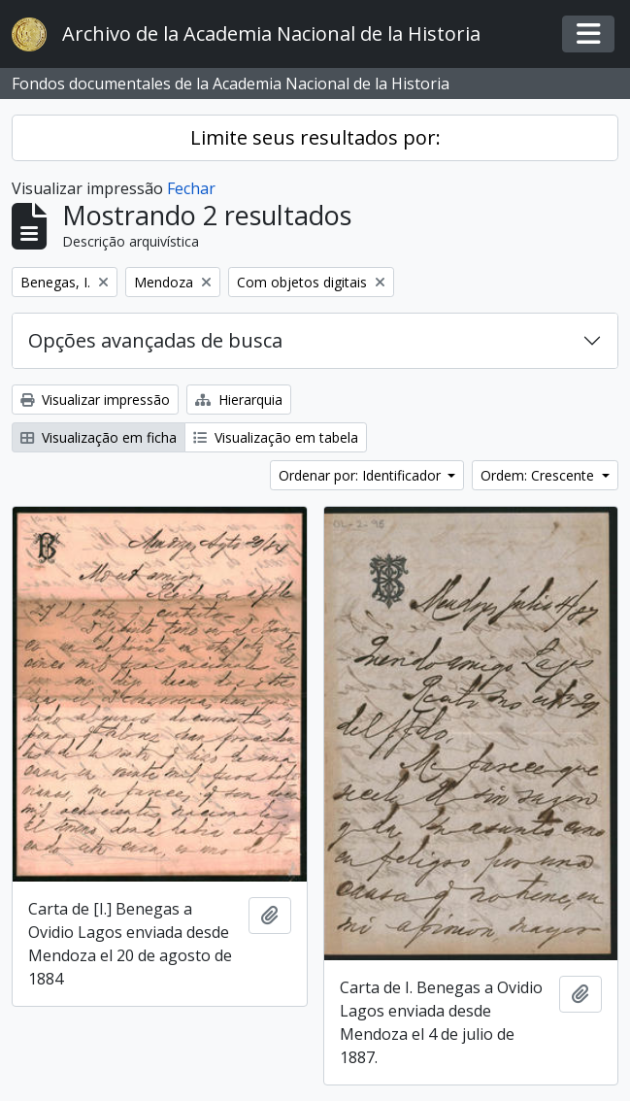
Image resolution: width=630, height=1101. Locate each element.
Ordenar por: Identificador (362, 475)
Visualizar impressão (95, 399)
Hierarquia (238, 399)
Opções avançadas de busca (155, 340)
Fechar (191, 188)
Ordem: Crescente (539, 475)
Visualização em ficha (98, 437)
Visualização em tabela (275, 437)
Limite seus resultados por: (315, 137)
